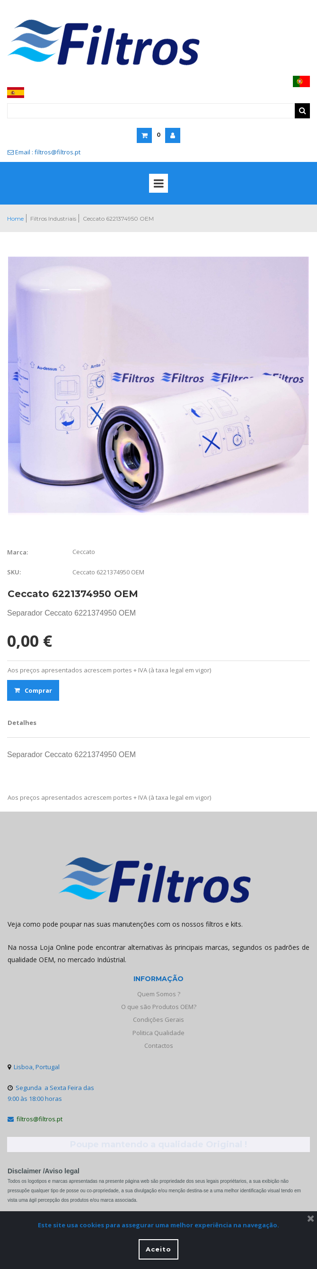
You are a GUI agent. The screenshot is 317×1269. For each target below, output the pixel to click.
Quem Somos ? (158, 994)
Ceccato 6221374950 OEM (118, 218)
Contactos (158, 1045)
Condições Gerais (158, 1019)
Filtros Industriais (53, 218)
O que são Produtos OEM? (158, 1006)
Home (15, 218)
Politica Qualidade (158, 1032)
